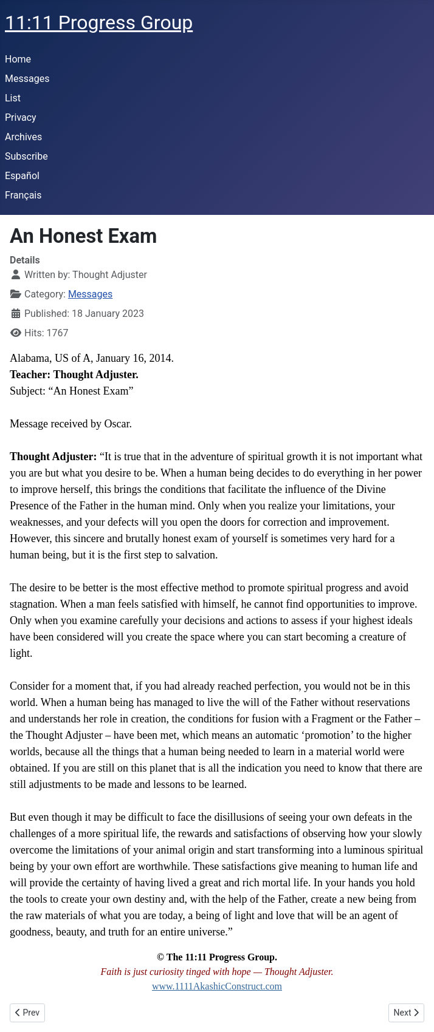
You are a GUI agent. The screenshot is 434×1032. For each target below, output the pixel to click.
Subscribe (26, 156)
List (13, 98)
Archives (23, 137)
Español (22, 176)
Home (18, 59)
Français (23, 195)
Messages (27, 78)
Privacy (20, 117)
